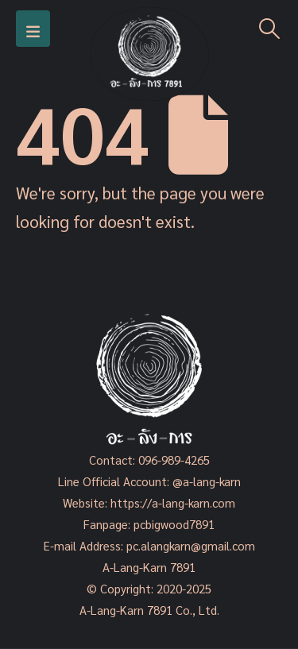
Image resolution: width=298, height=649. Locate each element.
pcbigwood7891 (174, 523)
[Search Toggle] (269, 28)
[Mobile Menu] (33, 28)
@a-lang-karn (206, 481)
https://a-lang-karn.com (172, 502)
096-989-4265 (174, 459)
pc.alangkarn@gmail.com (189, 545)
